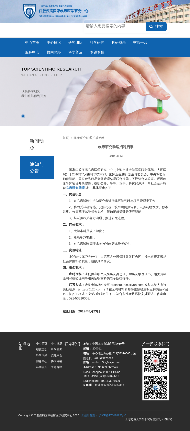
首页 (66, 138)
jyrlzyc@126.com (90, 289)
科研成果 (119, 42)
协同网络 (54, 52)
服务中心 (32, 52)
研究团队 (75, 42)
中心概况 (54, 42)
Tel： (86, 375)
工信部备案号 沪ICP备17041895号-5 (103, 415)
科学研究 (97, 42)
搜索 (156, 26)
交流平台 (140, 42)
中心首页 (32, 42)
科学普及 (75, 52)
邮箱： (87, 362)
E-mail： (88, 384)
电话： (87, 353)
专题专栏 (97, 52)
